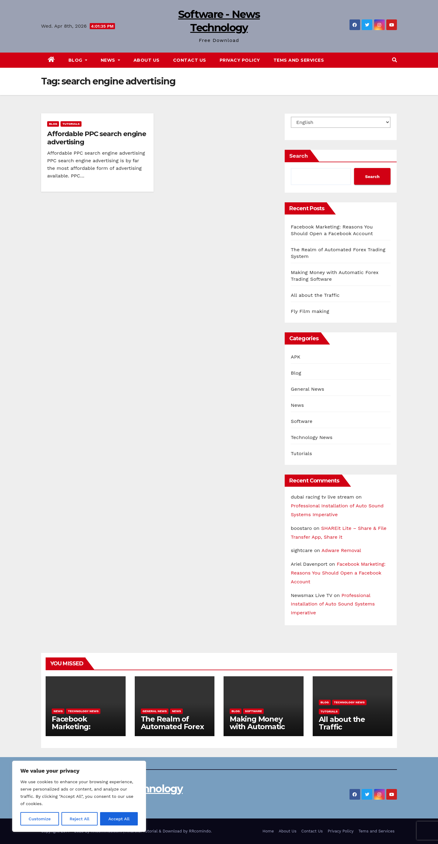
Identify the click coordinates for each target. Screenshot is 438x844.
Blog (77, 60)
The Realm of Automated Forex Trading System (172, 727)
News (110, 60)
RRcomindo (200, 831)
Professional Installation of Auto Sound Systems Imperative (333, 604)
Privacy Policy (240, 60)
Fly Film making (310, 311)
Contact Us (189, 60)
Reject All (79, 818)
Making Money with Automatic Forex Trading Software (257, 730)
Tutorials (71, 123)
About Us (147, 60)
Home (268, 831)
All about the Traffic (315, 295)
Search (298, 156)
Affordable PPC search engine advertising (96, 138)
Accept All (119, 818)
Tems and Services (298, 60)
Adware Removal (341, 550)
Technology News (311, 437)
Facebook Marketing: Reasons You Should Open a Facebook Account (338, 573)
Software (301, 421)
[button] (394, 60)
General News (307, 389)
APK (295, 357)
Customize (40, 818)
